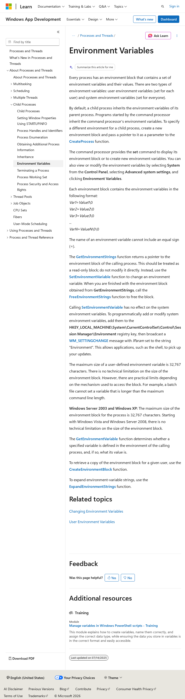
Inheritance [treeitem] (25, 156)
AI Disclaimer (13, 689)
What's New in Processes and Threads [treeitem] (31, 60)
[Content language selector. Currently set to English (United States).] (25, 678)
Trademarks (36, 696)
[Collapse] (58, 32)
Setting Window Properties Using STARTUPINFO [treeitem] (36, 121)
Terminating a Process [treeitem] (33, 170)
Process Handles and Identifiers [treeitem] (40, 130)
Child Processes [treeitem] (28, 111)
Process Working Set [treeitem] (32, 177)
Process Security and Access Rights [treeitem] (37, 187)
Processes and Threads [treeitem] (26, 51)
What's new (144, 19)
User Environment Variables (92, 521)
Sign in (174, 6)
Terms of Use (13, 696)
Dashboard (169, 19)
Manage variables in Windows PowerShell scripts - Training (113, 625)
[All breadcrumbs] (73, 36)
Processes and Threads (96, 35)
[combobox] (32, 42)
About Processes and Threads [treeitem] (34, 77)
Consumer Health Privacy (134, 689)
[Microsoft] (9, 6)
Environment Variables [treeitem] (33, 163)
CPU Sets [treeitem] (20, 210)
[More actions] (177, 36)
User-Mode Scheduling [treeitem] (30, 223)
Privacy (102, 689)
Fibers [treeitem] (17, 216)
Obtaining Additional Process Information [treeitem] (38, 147)
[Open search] (162, 6)
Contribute (83, 689)
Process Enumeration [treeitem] (32, 137)
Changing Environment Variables (96, 511)
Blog (63, 689)
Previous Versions (41, 689)
